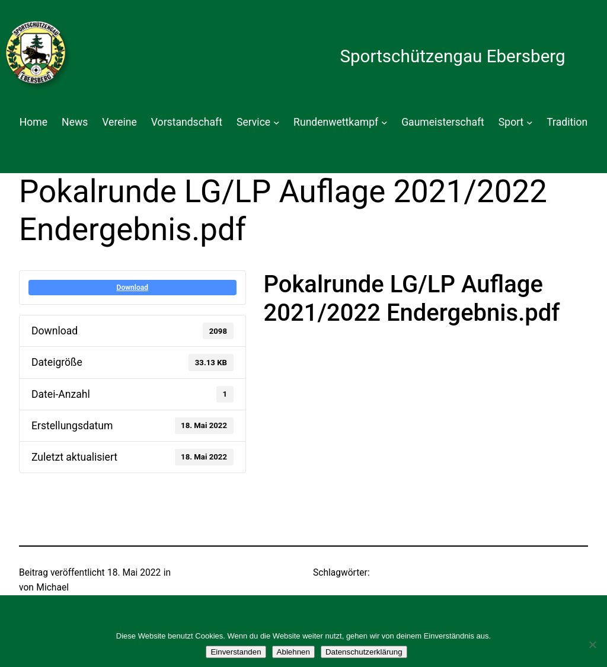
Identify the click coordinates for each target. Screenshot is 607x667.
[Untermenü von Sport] (529, 122)
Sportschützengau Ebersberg (452, 56)
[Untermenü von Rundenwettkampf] (384, 122)
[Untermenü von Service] (276, 122)
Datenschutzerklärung (363, 651)
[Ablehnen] (592, 644)
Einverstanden (235, 651)
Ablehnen (293, 651)
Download (132, 287)
